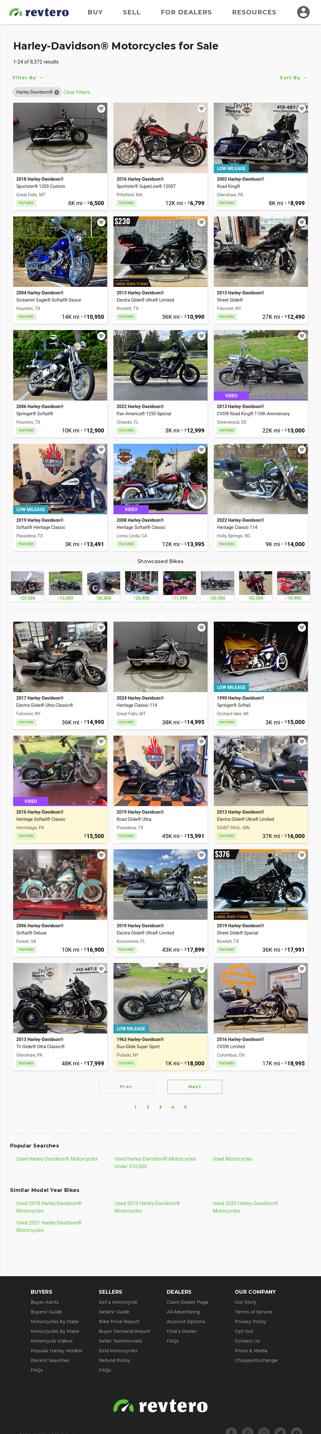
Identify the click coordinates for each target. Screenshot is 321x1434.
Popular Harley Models (56, 1351)
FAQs (37, 1370)
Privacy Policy (250, 1321)
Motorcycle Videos (52, 1341)
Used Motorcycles (233, 1159)
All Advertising (183, 1312)
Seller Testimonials (120, 1341)
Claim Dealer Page (187, 1302)
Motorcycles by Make (55, 1331)
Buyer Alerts (45, 1302)
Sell (132, 12)
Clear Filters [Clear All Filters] (76, 92)
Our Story (245, 1302)
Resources (254, 12)
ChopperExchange (256, 1360)
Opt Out (244, 1331)
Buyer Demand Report (124, 1331)
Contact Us (247, 1341)
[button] (34, 92)
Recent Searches (50, 1360)
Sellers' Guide (114, 1312)
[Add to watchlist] (101, 109)
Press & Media (251, 1351)
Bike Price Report (119, 1321)
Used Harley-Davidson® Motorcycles (57, 1159)
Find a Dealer (182, 1331)
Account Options (186, 1321)
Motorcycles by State (55, 1321)
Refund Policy (114, 1360)
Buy (95, 12)
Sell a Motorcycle (118, 1302)
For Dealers (186, 12)
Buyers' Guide (46, 1312)
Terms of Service (254, 1312)
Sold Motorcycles (118, 1351)
